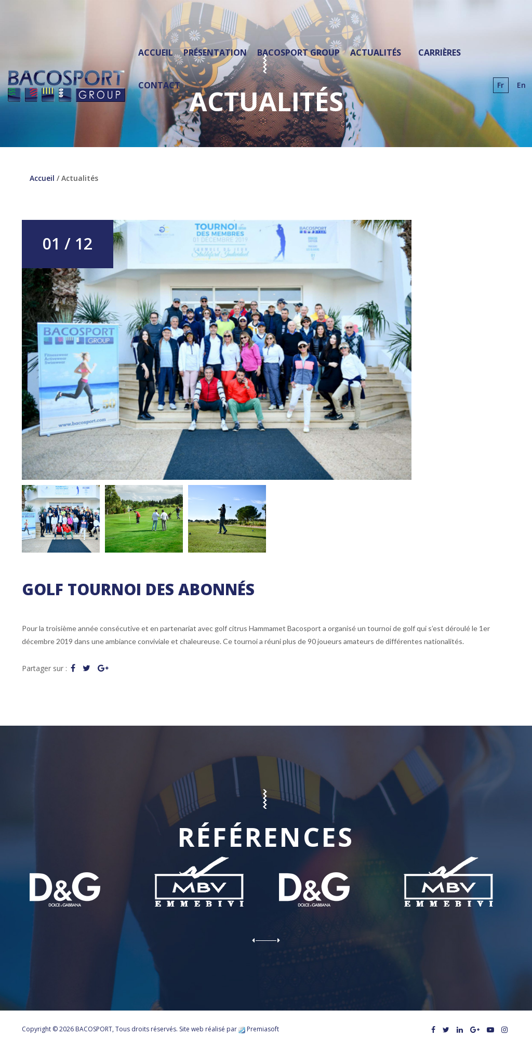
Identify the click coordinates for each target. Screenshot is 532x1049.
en (521, 85)
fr (500, 85)
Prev (259, 940)
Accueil (42, 178)
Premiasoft (263, 1029)
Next (273, 940)
